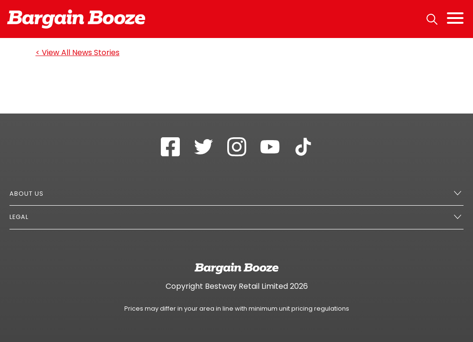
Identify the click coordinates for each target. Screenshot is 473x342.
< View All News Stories (78, 52)
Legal (18, 217)
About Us (26, 194)
